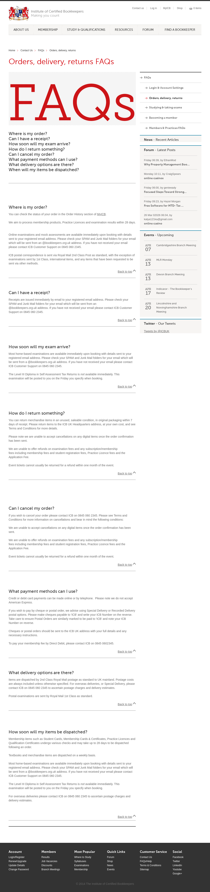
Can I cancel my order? (31, 154)
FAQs (41, 50)
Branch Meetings (50, 869)
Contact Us (27, 50)
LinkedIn (177, 865)
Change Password (19, 869)
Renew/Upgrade (17, 861)
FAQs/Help (146, 861)
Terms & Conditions (150, 865)
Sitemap (144, 869)
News (148, 140)
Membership (48, 29)
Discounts (46, 865)
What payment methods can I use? (43, 160)
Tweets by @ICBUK (156, 331)
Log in (153, 8)
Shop (180, 8)
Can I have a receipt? (29, 139)
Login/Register (16, 857)
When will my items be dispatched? (44, 170)
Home (12, 50)
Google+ (177, 873)
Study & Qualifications (86, 29)
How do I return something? (37, 149)
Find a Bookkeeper (180, 29)
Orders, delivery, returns (62, 50)
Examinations (81, 865)
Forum (148, 29)
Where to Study (82, 857)
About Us (21, 29)
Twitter (149, 323)
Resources (124, 29)
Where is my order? (28, 134)
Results (45, 857)
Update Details (17, 865)
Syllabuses (80, 861)
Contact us (138, 8)
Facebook (178, 857)
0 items (197, 8)
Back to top (125, 271)
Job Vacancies (49, 861)
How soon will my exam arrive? (39, 144)
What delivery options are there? (41, 165)
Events (149, 235)
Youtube (177, 869)
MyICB (167, 8)
